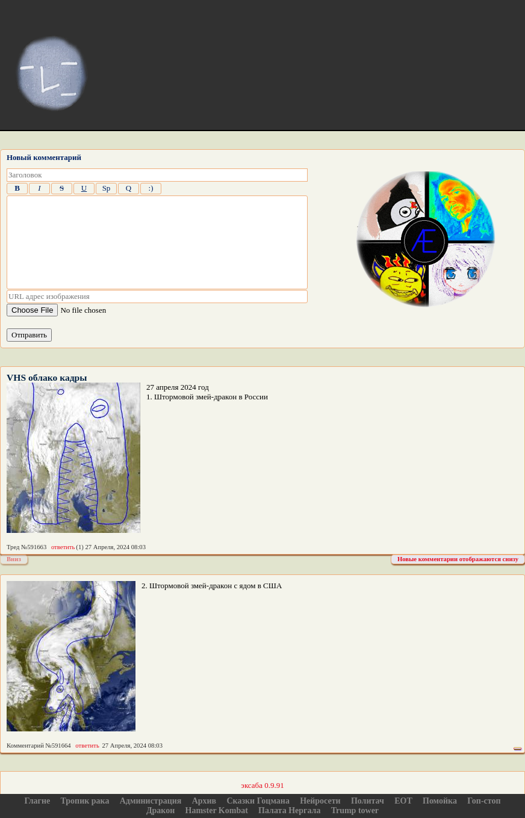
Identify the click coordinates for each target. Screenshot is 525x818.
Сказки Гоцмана (257, 800)
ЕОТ (403, 800)
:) (151, 187)
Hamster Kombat (216, 810)
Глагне (37, 800)
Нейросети (320, 800)
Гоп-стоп (483, 800)
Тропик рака (85, 800)
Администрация (151, 800)
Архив (204, 800)
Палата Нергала (289, 810)
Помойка (440, 800)
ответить (63, 547)
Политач (367, 800)
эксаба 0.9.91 (262, 785)
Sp (106, 187)
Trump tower (355, 810)
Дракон (160, 810)
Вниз (14, 559)
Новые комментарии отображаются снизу (457, 559)
